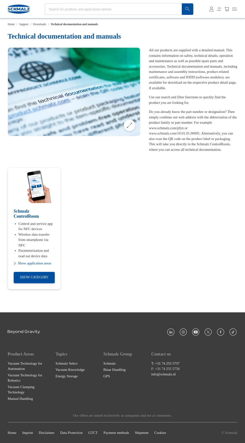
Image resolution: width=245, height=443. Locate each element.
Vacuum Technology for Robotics (25, 378)
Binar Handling (114, 370)
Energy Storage (67, 376)
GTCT (93, 433)
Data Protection (71, 433)
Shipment (142, 433)
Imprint (27, 433)
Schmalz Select (67, 363)
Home (11, 24)
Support (23, 24)
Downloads (39, 24)
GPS (106, 376)
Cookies (160, 433)
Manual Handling (20, 399)
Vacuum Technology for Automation (25, 366)
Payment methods (116, 433)
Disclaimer (47, 433)
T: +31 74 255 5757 (165, 363)
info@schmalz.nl (163, 374)
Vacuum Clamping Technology (21, 389)
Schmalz (109, 363)
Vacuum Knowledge (70, 370)
